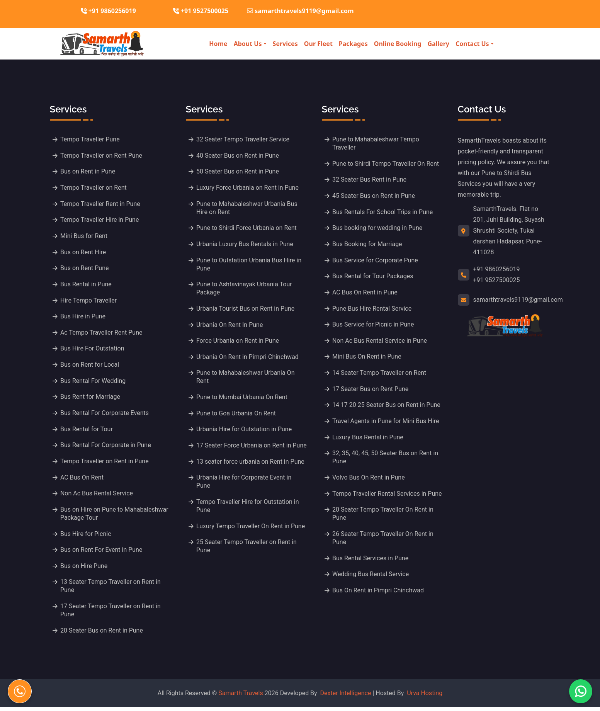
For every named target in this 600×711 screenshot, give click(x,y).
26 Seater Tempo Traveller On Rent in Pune (383, 541)
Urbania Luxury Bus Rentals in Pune (245, 244)
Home (218, 43)
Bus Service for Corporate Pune (375, 261)
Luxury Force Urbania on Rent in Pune (248, 188)
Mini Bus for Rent (84, 236)
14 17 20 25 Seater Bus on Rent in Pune (387, 407)
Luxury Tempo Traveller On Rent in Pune (251, 528)
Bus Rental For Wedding (93, 382)
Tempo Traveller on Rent (94, 188)
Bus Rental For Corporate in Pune (106, 447)
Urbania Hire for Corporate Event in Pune (244, 484)
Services (285, 43)
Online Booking (398, 43)
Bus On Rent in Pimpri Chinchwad (378, 593)
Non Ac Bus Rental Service (97, 496)
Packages (353, 43)
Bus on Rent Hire (83, 253)
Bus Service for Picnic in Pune (373, 326)
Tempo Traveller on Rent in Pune (105, 464)
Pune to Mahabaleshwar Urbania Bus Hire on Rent (247, 208)
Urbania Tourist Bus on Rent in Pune (246, 309)
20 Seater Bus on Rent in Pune (102, 634)
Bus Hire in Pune (83, 317)
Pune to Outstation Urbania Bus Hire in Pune (249, 265)
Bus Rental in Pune (86, 285)
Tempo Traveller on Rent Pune (102, 155)
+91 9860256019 (108, 11)
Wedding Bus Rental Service (371, 577)
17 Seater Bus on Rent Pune (371, 391)
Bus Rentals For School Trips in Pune (383, 212)
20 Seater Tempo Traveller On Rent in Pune (383, 516)
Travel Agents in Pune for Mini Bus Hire (386, 423)
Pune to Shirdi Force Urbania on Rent (247, 228)
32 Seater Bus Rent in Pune (370, 180)
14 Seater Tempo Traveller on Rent (380, 374)
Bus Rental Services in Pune (371, 561)
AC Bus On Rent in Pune (365, 293)
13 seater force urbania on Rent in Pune (251, 464)
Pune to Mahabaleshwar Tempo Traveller (376, 143)
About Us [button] (248, 43)
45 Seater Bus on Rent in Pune (374, 196)
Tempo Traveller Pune (90, 139)
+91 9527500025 (200, 11)
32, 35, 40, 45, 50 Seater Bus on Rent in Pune (386, 460)
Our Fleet (318, 43)
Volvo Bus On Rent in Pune (369, 480)
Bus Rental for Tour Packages (373, 277)
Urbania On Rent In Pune (230, 326)
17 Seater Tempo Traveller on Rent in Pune (111, 614)
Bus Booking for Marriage (368, 244)
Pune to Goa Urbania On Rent (236, 415)
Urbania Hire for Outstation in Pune (244, 431)
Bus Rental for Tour (87, 431)
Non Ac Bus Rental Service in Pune (380, 342)
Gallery (438, 43)
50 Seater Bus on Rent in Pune (238, 171)
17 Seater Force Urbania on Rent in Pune (252, 447)
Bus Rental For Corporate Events (105, 415)
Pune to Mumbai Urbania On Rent (242, 399)
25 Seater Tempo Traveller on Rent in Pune (247, 549)
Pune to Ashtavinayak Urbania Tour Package (244, 289)
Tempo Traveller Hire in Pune (100, 220)
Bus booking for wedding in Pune (378, 228)
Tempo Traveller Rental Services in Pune (387, 496)
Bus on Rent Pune (85, 269)
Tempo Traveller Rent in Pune (101, 204)
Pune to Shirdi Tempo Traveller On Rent (386, 163)
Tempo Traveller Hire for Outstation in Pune (248, 508)
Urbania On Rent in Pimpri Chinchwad (248, 358)
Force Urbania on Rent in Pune (238, 342)
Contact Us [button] (472, 43)
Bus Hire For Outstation (93, 350)
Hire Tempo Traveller (89, 301)
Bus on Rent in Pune (88, 171)
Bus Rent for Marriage (91, 399)
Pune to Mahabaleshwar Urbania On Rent (246, 378)
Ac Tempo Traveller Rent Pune (102, 334)
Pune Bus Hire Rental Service (372, 309)
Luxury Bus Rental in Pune (368, 439)
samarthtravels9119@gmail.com (518, 299)
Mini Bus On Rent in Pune (367, 358)
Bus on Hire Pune (84, 569)
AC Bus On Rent (82, 480)
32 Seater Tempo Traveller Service (243, 139)
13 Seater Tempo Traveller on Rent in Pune (111, 589)
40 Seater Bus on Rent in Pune (238, 155)
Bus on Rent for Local (90, 366)
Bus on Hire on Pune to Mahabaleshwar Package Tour (115, 516)
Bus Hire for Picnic (86, 537)
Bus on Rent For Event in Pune (102, 553)
